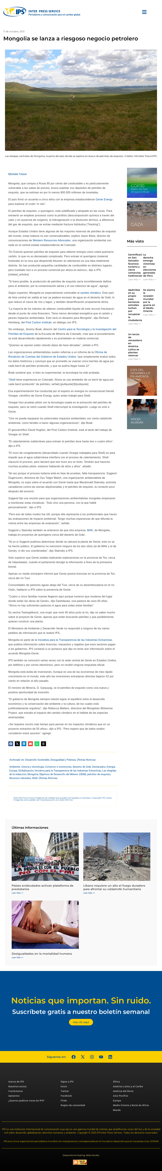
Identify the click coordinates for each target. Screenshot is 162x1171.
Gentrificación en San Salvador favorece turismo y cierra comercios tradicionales (136, 265)
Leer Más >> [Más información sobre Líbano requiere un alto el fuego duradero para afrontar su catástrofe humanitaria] (89, 893)
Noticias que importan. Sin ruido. (81, 1000)
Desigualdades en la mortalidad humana (42, 953)
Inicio (64, 1086)
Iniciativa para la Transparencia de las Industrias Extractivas (75, 640)
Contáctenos (15, 1091)
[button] (10, 743)
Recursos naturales (20, 778)
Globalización (26, 770)
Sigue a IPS (67, 1081)
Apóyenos (14, 1095)
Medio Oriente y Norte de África (131, 1105)
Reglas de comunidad (73, 1105)
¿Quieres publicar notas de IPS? (26, 1100)
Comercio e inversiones (58, 766)
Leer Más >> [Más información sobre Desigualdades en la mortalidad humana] (17, 957)
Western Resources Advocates (52, 240)
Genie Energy (104, 199)
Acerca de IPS (16, 1081)
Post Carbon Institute (39, 322)
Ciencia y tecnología (32, 766)
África (116, 1081)
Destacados (99, 766)
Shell (12, 379)
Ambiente (14, 766)
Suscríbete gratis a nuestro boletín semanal (81, 1011)
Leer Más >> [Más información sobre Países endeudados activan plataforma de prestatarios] (17, 893)
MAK (90, 530)
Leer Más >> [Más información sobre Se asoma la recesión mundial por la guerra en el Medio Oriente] (149, 314)
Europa (13, 770)
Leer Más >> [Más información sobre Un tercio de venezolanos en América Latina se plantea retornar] (134, 359)
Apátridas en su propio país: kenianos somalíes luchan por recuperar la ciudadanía (135, 305)
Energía (111, 766)
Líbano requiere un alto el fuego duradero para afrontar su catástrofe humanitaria (114, 887)
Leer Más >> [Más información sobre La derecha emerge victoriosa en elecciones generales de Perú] (149, 279)
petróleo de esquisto (98, 774)
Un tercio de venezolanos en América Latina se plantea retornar (135, 345)
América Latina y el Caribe (128, 1086)
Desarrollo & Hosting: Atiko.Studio (81, 1155)
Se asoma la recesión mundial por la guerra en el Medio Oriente (149, 300)
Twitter (65, 1091)
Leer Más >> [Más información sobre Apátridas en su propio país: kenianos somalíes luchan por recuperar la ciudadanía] (134, 323)
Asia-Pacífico (120, 1095)
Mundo (117, 1110)
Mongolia (33, 774)
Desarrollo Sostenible (37, 759)
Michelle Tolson (17, 174)
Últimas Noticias (86, 759)
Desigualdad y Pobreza (63, 759)
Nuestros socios (17, 1086)
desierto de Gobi (82, 766)
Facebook (66, 1095)
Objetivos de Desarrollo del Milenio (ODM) (62, 774)
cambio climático (90, 292)
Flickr (64, 1100)
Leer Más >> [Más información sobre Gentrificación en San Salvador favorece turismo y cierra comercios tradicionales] (134, 279)
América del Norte (123, 1091)
